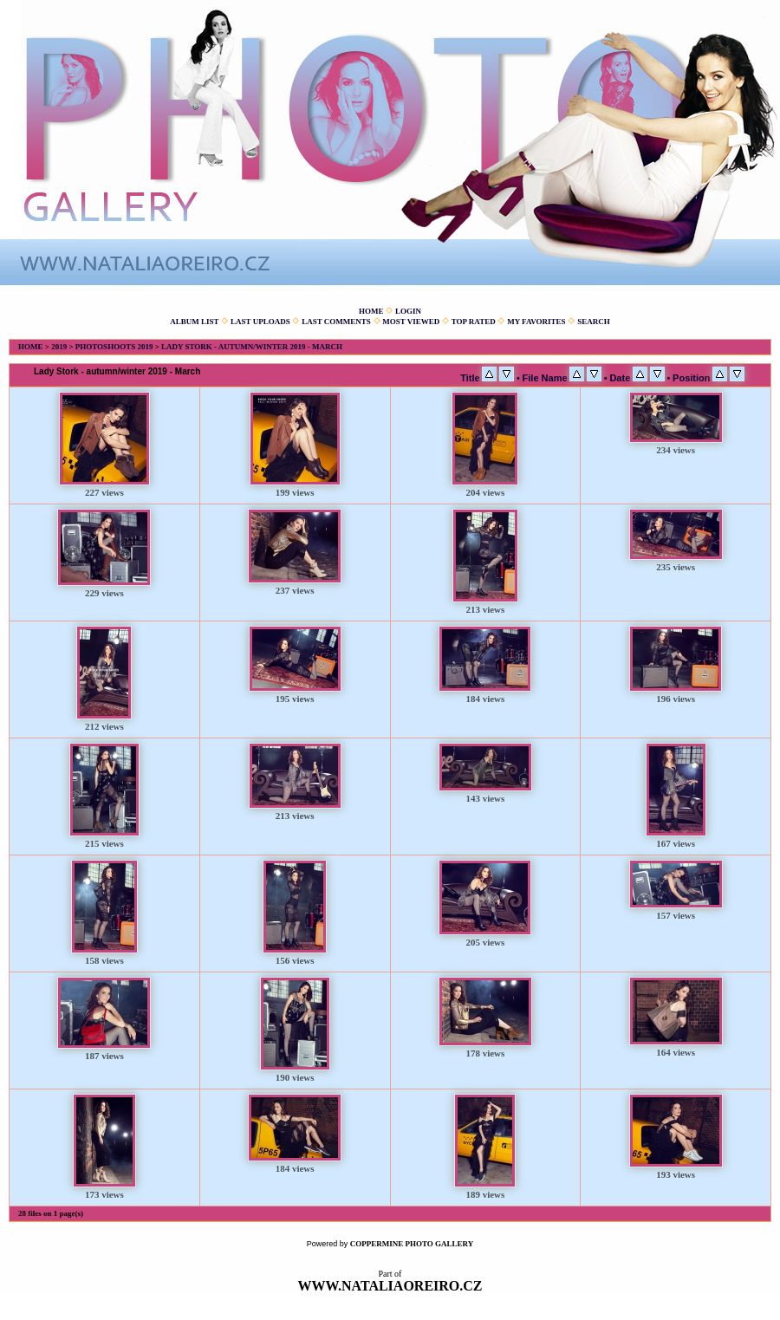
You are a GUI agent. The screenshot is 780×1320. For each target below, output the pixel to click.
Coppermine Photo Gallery (412, 1243)
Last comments (336, 321)
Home (371, 311)
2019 (59, 346)
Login (408, 311)
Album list (194, 321)
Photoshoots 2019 (114, 346)
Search (593, 321)
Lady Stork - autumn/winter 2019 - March (251, 346)
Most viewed (410, 321)
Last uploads (260, 321)
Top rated (474, 321)
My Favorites (536, 321)
